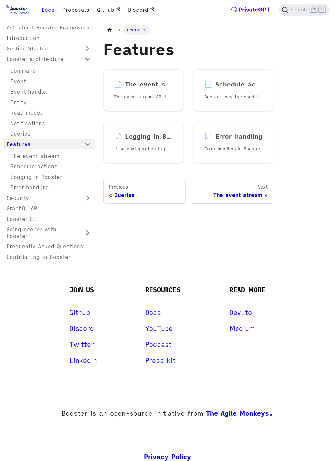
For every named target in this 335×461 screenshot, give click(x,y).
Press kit (160, 360)
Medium (242, 328)
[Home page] (109, 30)
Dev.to (240, 312)
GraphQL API (23, 208)
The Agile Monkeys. (239, 413)
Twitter (81, 344)
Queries (20, 133)
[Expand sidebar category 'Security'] (87, 198)
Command (23, 70)
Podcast (158, 344)
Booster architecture (35, 59)
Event (18, 81)
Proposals (75, 10)
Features (19, 144)
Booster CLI (22, 219)
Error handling (29, 187)
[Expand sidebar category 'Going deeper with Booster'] (87, 232)
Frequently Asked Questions (45, 246)
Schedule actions (34, 166)
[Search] (304, 10)
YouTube (159, 328)
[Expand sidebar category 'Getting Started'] (87, 48)
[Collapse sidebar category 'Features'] (87, 144)
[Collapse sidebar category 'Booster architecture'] (87, 59)
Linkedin (83, 360)
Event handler (29, 91)
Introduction (23, 38)
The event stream (34, 156)
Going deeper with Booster (31, 232)
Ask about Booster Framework (48, 27)
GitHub (108, 10)
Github (79, 312)
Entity (18, 102)
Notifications (27, 123)
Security (18, 198)
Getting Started (27, 48)
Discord (141, 10)
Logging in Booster (36, 177)
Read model (26, 112)
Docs (48, 10)
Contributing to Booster (39, 257)
